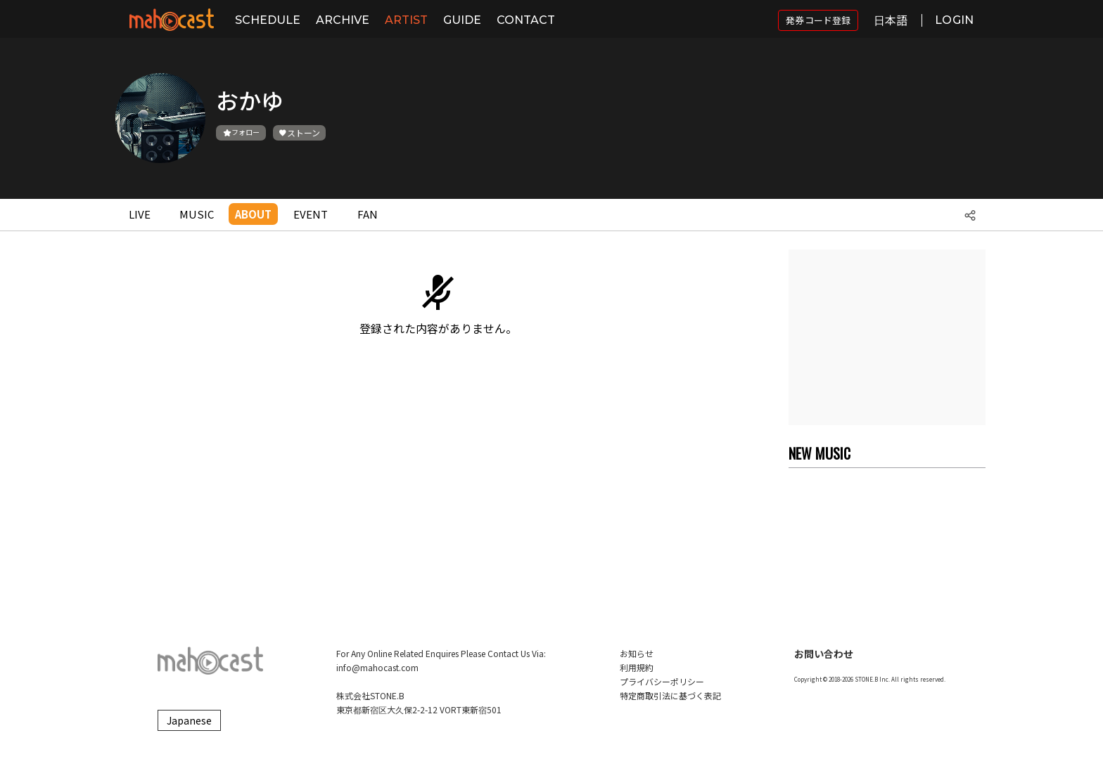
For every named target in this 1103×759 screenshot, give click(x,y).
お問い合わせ (823, 654)
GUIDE (462, 20)
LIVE (140, 214)
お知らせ (636, 653)
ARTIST (406, 20)
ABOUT (253, 214)
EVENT (310, 214)
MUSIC (196, 214)
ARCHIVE (342, 20)
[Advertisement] (887, 337)
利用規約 (636, 667)
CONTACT (526, 20)
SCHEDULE (267, 20)
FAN (367, 214)
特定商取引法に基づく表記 (670, 695)
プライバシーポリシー (662, 681)
